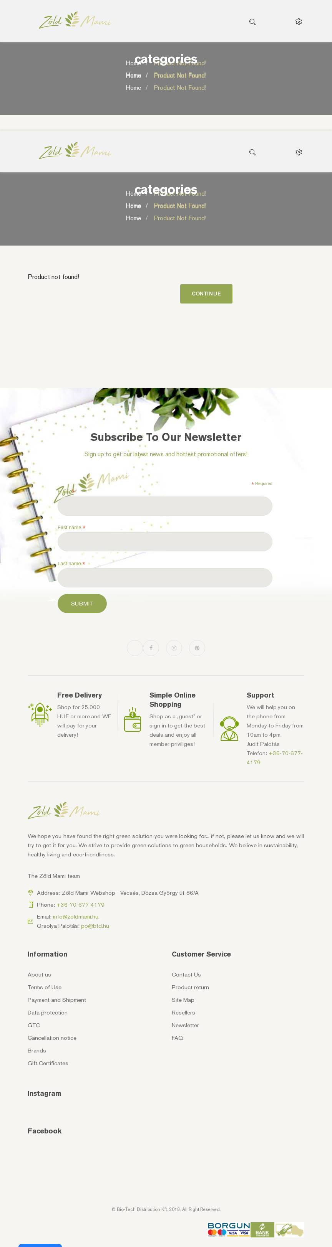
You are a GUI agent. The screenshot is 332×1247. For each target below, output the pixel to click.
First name (72, 527)
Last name (71, 563)
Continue (206, 293)
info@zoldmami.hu (75, 916)
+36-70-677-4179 (80, 904)
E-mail (66, 491)
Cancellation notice (52, 1037)
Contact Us (186, 974)
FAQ (177, 1037)
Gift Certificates (48, 1063)
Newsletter (185, 1025)
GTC (34, 1025)
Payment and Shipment (57, 999)
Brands (37, 1050)
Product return (190, 987)
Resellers (183, 1012)
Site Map (183, 999)
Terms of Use (44, 987)
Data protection (48, 1012)
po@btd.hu (95, 925)
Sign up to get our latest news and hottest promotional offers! (166, 454)
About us (39, 974)
